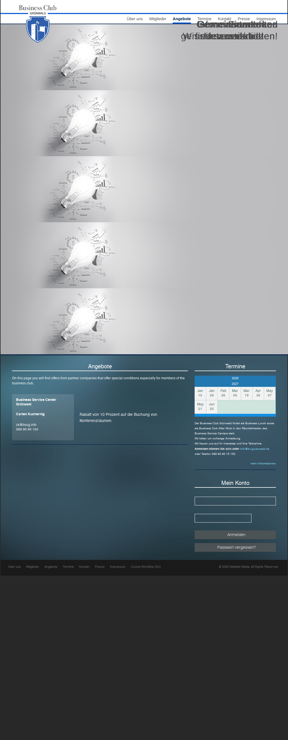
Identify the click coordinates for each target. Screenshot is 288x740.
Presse (100, 567)
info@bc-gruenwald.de (254, 448)
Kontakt (84, 567)
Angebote (50, 567)
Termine (68, 567)
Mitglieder (157, 19)
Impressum (117, 567)
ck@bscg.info (26, 425)
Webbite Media (239, 567)
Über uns (135, 19)
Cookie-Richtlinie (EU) (146, 567)
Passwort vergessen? (236, 547)
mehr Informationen (263, 463)
